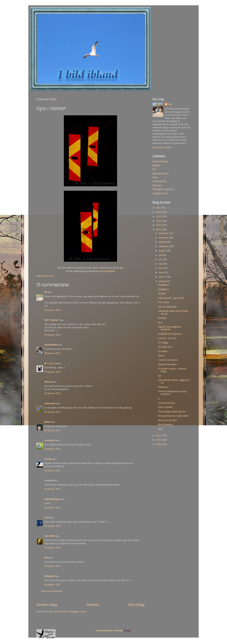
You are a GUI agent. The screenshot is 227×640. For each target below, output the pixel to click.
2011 (159, 435)
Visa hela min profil (162, 147)
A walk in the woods (168, 360)
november (164, 238)
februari (163, 277)
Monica (48, 382)
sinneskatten (51, 345)
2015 (159, 216)
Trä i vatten (163, 302)
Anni (47, 517)
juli (160, 255)
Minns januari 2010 (167, 420)
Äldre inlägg (136, 604)
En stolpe (162, 351)
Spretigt (162, 318)
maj (161, 264)
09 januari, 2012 (52, 566)
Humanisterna (159, 181)
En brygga (163, 342)
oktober (163, 242)
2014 (159, 221)
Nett (47, 557)
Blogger (127, 630)
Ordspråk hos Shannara (170, 334)
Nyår (160, 429)
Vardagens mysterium (163, 189)
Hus (160, 322)
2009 (159, 444)
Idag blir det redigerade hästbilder (169, 328)
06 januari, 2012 (52, 310)
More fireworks (165, 424)
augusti (163, 250)
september (164, 246)
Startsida (92, 604)
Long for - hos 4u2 (167, 338)
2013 (159, 225)
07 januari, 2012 (52, 526)
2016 (159, 212)
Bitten (48, 422)
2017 (159, 208)
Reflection (163, 387)
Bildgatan (50, 576)
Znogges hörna (160, 193)
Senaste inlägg (46, 604)
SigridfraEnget (52, 499)
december (164, 233)
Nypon (161, 355)
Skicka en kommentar (51, 591)
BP (46, 292)
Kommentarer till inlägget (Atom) (70, 611)
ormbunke (50, 440)
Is (159, 398)
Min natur (157, 185)
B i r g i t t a (51, 363)
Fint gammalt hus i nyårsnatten (173, 416)
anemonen (50, 403)
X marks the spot (166, 403)
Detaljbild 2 (163, 285)
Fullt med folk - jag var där (171, 298)
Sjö (159, 376)
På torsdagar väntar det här (171, 411)
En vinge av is (165, 347)
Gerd (155, 177)
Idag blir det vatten (167, 364)
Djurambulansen (161, 173)
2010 (159, 440)
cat (169, 104)
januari (162, 281)
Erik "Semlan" (52, 320)
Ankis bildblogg (160, 161)
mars (161, 272)
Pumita (48, 459)
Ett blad (162, 293)
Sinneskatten (107, 271)
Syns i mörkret (165, 407)
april (161, 268)
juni (161, 259)
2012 (159, 229)
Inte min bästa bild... (168, 307)
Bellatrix (156, 165)
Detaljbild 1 (163, 289)
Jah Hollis (50, 536)
